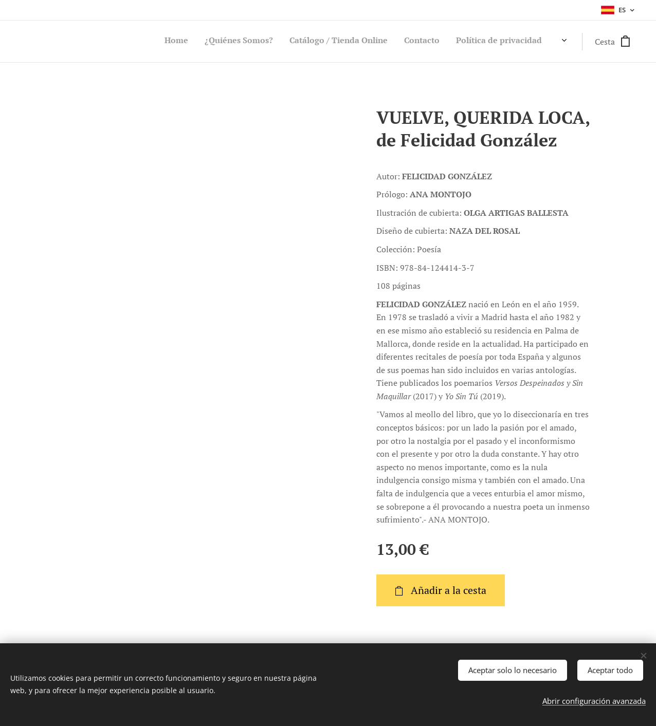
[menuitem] (484, 41)
